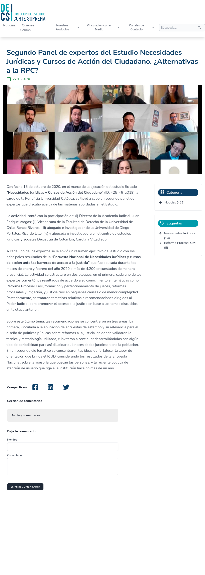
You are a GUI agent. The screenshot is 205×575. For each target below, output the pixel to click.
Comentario (14, 455)
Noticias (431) (174, 202)
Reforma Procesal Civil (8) (180, 245)
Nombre (12, 440)
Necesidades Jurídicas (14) (179, 235)
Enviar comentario (25, 486)
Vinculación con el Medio (103, 27)
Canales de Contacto (142, 27)
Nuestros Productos (67, 27)
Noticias (9, 25)
